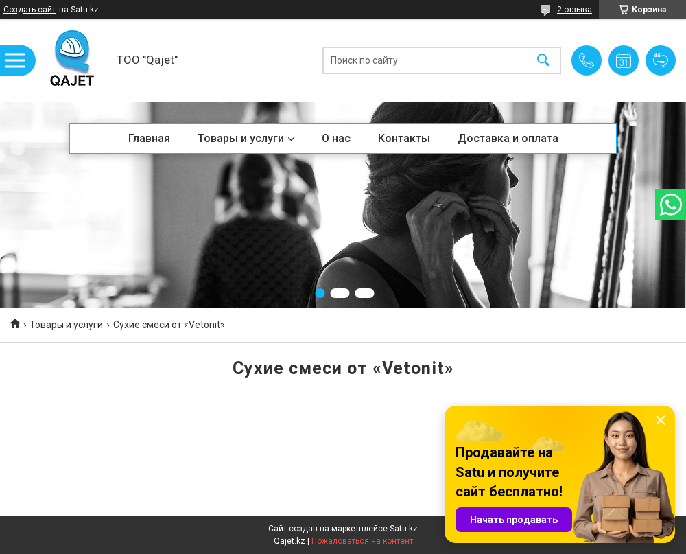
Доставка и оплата (508, 138)
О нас (336, 138)
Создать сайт (29, 9)
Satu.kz (404, 528)
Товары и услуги (241, 138)
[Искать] (543, 60)
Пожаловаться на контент (362, 541)
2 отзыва (574, 9)
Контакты (404, 138)
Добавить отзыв (661, 60)
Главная (149, 138)
